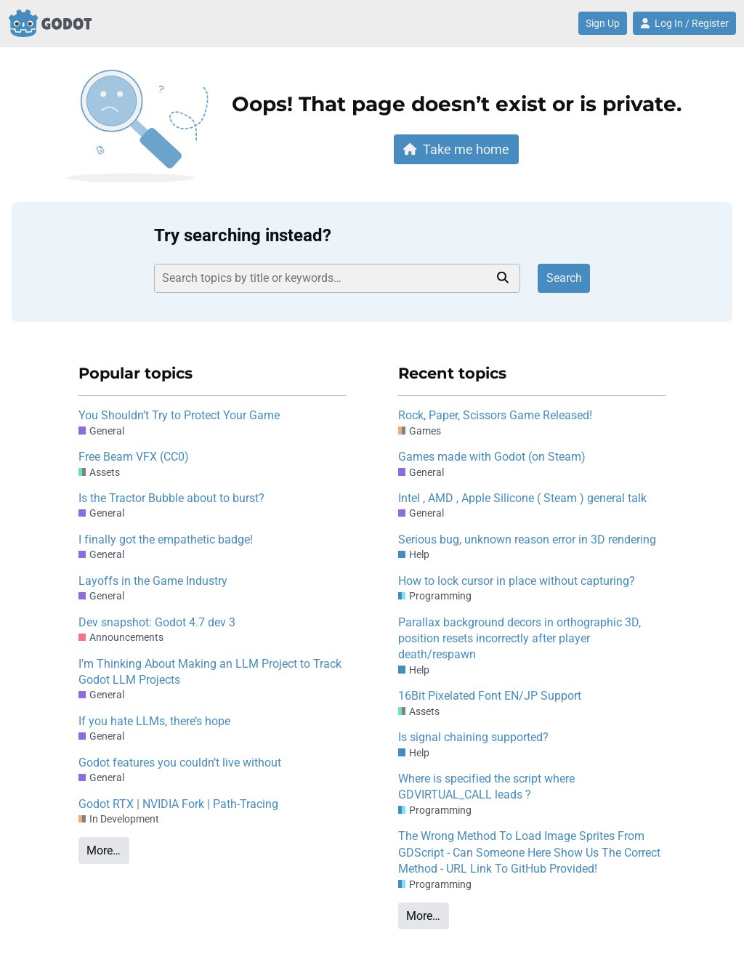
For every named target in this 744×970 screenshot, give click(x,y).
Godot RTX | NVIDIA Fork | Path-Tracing (178, 804)
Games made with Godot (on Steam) (492, 457)
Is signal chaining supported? (473, 737)
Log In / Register (684, 23)
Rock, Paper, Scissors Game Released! (495, 415)
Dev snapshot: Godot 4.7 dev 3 (156, 622)
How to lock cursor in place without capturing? (516, 581)
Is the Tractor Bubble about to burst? (171, 498)
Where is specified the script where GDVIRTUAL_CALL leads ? (486, 786)
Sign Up (603, 23)
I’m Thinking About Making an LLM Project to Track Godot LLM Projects (209, 672)
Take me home (456, 149)
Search (564, 278)
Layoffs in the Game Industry (152, 581)
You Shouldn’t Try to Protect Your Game (179, 415)
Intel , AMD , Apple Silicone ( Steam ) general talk (522, 498)
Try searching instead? (242, 235)
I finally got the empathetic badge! (165, 539)
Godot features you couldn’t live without (179, 762)
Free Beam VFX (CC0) (133, 457)
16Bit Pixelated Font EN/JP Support (489, 696)
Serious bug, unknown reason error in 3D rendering (527, 539)
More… (103, 850)
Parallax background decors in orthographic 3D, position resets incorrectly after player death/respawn (519, 638)
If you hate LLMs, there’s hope (154, 721)
